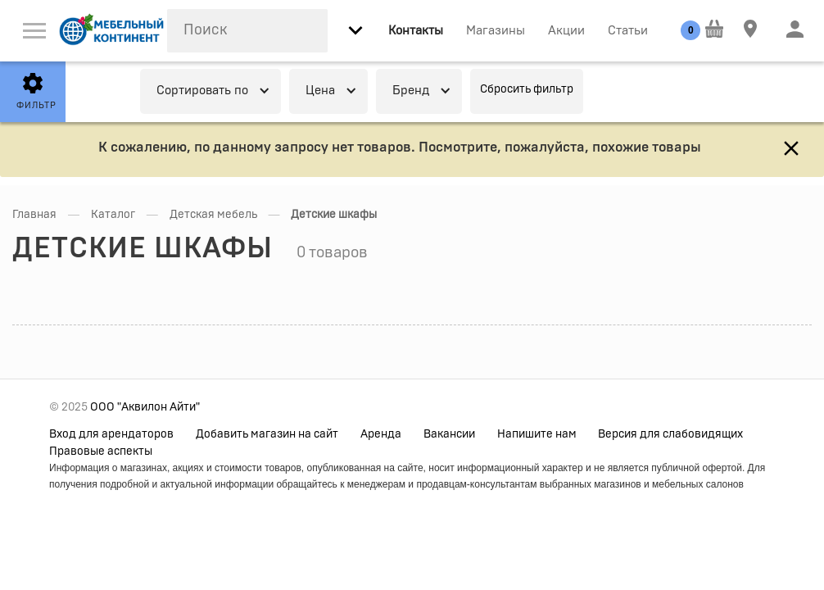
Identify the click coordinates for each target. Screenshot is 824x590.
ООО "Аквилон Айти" (145, 407)
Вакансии (449, 434)
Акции (566, 31)
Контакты (415, 31)
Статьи (628, 31)
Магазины (495, 31)
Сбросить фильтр (526, 89)
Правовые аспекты (100, 451)
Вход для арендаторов (111, 434)
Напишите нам (537, 434)
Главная (34, 214)
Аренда (380, 434)
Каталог (113, 214)
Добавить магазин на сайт (267, 434)
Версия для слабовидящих (670, 434)
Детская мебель (213, 214)
